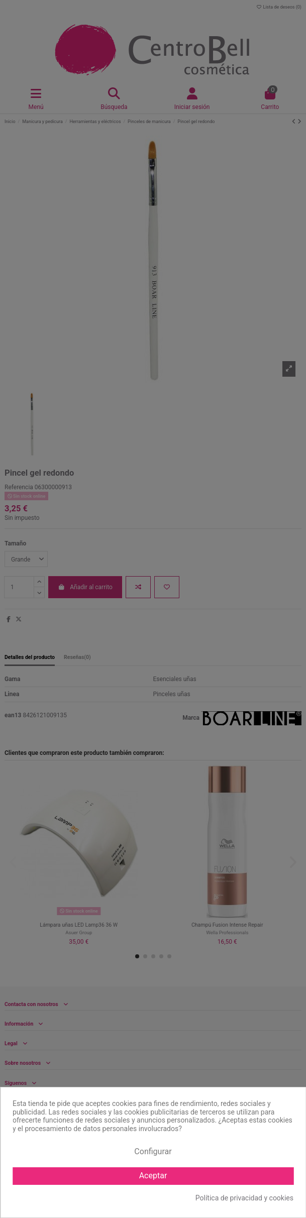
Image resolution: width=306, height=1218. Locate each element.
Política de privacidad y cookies (244, 1198)
